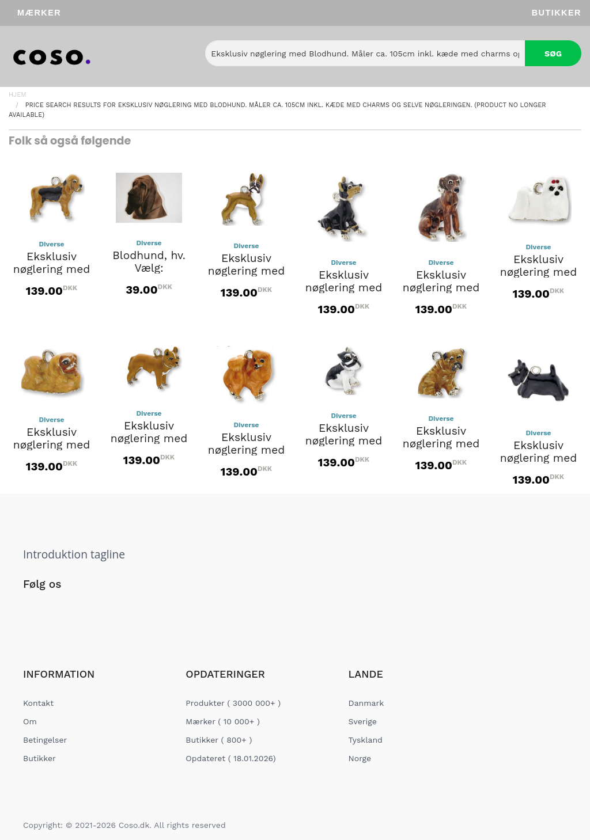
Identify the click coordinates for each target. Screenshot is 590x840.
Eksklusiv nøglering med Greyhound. (441, 288)
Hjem (18, 94)
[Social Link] (33, 608)
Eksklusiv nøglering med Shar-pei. (441, 444)
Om (30, 721)
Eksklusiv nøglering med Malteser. (538, 272)
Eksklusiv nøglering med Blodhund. (51, 269)
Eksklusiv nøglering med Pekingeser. (51, 445)
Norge (360, 758)
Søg (553, 53)
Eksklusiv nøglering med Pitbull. (149, 439)
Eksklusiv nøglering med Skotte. (538, 458)
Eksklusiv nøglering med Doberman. (344, 288)
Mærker (39, 12)
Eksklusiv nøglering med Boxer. (246, 271)
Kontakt (38, 703)
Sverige (363, 721)
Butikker (556, 12)
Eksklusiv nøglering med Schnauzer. (344, 441)
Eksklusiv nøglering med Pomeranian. (246, 450)
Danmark (366, 703)
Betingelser (45, 739)
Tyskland (366, 739)
